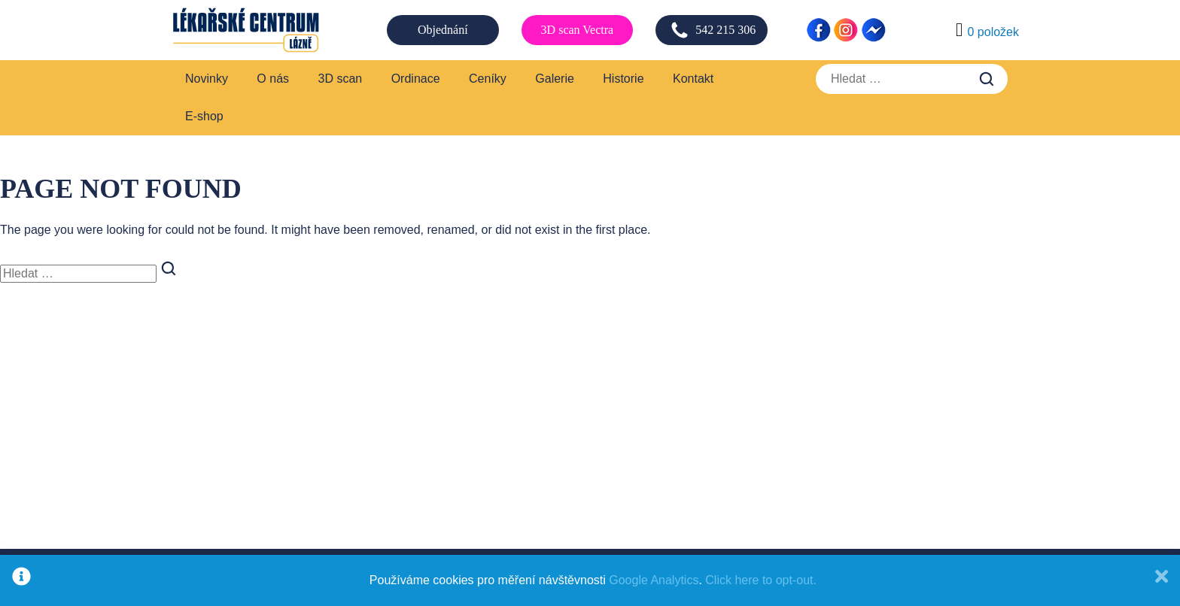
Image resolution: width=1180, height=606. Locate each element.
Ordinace (415, 78)
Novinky (206, 78)
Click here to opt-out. (761, 580)
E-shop (204, 116)
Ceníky (487, 78)
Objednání (443, 29)
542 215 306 (713, 30)
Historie (623, 78)
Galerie (554, 78)
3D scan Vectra (577, 29)
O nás (273, 78)
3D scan (340, 78)
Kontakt (693, 78)
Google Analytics (653, 580)
